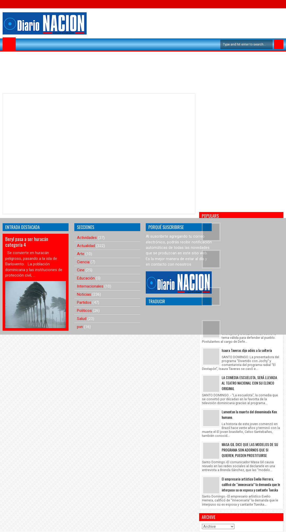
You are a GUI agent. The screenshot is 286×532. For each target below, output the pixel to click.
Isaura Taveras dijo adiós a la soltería (247, 350)
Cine (81, 270)
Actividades (87, 237)
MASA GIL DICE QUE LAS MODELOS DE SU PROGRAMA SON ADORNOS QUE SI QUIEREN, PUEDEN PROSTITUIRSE (250, 450)
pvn (80, 326)
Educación (86, 278)
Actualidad (86, 245)
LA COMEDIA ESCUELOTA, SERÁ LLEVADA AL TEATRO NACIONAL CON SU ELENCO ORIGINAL (249, 383)
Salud (81, 318)
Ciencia (83, 262)
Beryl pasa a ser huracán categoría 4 (26, 242)
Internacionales (90, 286)
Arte (80, 253)
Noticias (84, 294)
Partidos (84, 302)
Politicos (84, 310)
